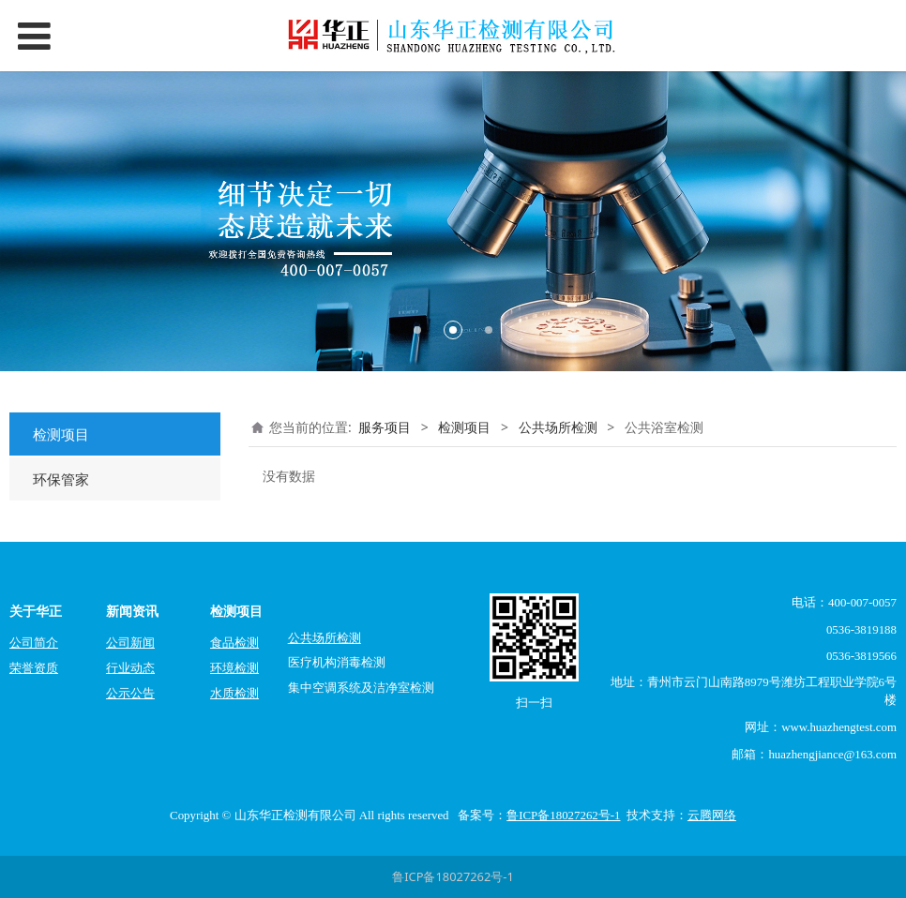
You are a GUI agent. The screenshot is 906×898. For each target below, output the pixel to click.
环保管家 (61, 479)
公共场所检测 (558, 427)
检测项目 (61, 434)
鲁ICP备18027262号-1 (453, 876)
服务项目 (384, 427)
